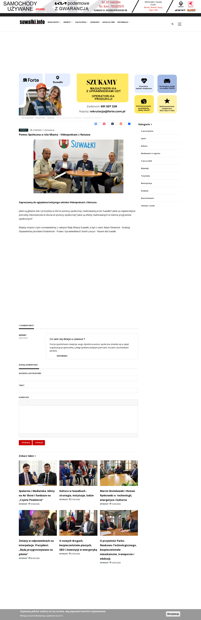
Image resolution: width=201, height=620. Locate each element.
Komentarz (24, 397)
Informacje (123, 22)
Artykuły (144, 190)
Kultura (144, 146)
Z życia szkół (146, 161)
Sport (143, 138)
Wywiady (50, 117)
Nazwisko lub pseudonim (30, 373)
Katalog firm (108, 22)
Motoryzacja (146, 183)
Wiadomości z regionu (150, 153)
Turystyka (145, 176)
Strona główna (27, 117)
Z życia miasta (147, 131)
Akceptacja (173, 614)
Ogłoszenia (81, 22)
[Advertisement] (100, 52)
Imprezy (67, 22)
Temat (21, 385)
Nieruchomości (147, 198)
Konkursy (95, 22)
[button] (22, 402)
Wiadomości (54, 22)
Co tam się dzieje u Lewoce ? (67, 339)
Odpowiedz (62, 356)
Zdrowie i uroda (148, 205)
